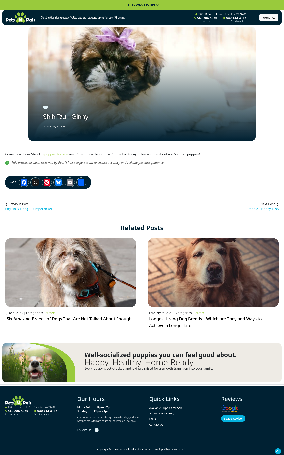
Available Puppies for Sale (166, 408)
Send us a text (238, 21)
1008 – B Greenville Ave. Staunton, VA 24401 (220, 14)
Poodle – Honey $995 (263, 209)
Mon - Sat (83, 407)
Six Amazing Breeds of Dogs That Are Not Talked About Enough (69, 319)
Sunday (82, 411)
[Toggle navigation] (268, 17)
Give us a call (210, 21)
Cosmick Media (177, 449)
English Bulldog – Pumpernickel (28, 209)
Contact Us (156, 424)
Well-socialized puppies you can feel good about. (160, 355)
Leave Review (233, 418)
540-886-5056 (205, 19)
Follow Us (84, 430)
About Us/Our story (161, 413)
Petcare (49, 313)
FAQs (152, 419)
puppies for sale (56, 154)
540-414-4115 (234, 19)
